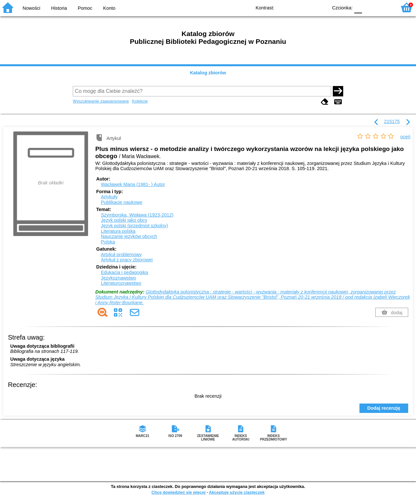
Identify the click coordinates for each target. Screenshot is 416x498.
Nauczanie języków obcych (129, 236)
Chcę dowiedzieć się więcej (178, 492)
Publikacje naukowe (121, 202)
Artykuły (109, 196)
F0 (358, 7)
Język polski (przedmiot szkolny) (134, 225)
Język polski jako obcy (124, 220)
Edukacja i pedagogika (124, 272)
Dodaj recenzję (383, 408)
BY (321, 7)
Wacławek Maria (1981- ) (133, 184)
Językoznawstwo (118, 277)
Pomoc (85, 8)
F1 (369, 7)
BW (295, 7)
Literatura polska (118, 231)
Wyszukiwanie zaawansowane (101, 101)
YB (308, 7)
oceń (405, 136)
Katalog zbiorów (208, 72)
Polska (108, 241)
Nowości (31, 8)
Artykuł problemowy (121, 254)
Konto (109, 8)
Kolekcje (140, 101)
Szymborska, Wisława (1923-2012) (137, 215)
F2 (384, 7)
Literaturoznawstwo (121, 283)
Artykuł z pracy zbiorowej (126, 259)
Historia (59, 8)
